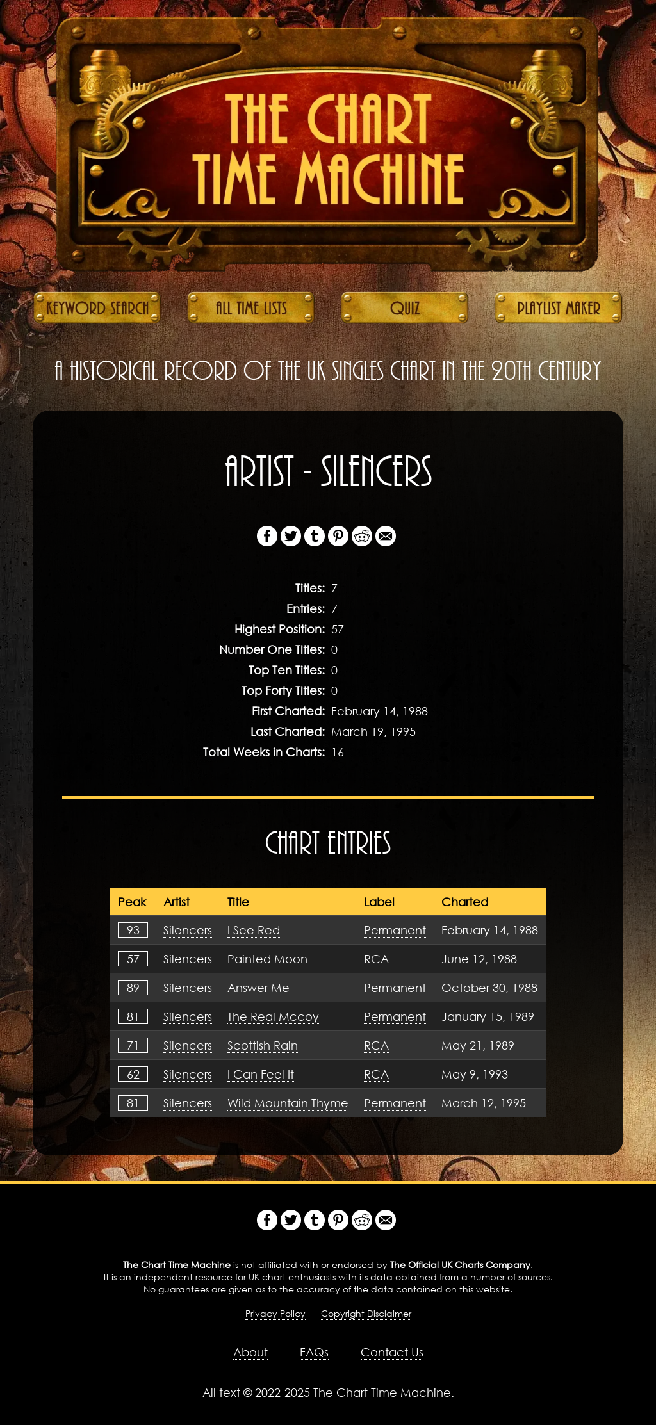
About (250, 1352)
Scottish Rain (262, 1045)
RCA (376, 959)
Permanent (395, 930)
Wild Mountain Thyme (287, 1103)
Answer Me (258, 988)
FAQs (314, 1352)
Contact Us (392, 1352)
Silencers (187, 930)
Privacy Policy (275, 1313)
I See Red (253, 930)
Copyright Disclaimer (366, 1313)
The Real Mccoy (273, 1016)
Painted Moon (267, 959)
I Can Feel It (260, 1074)
